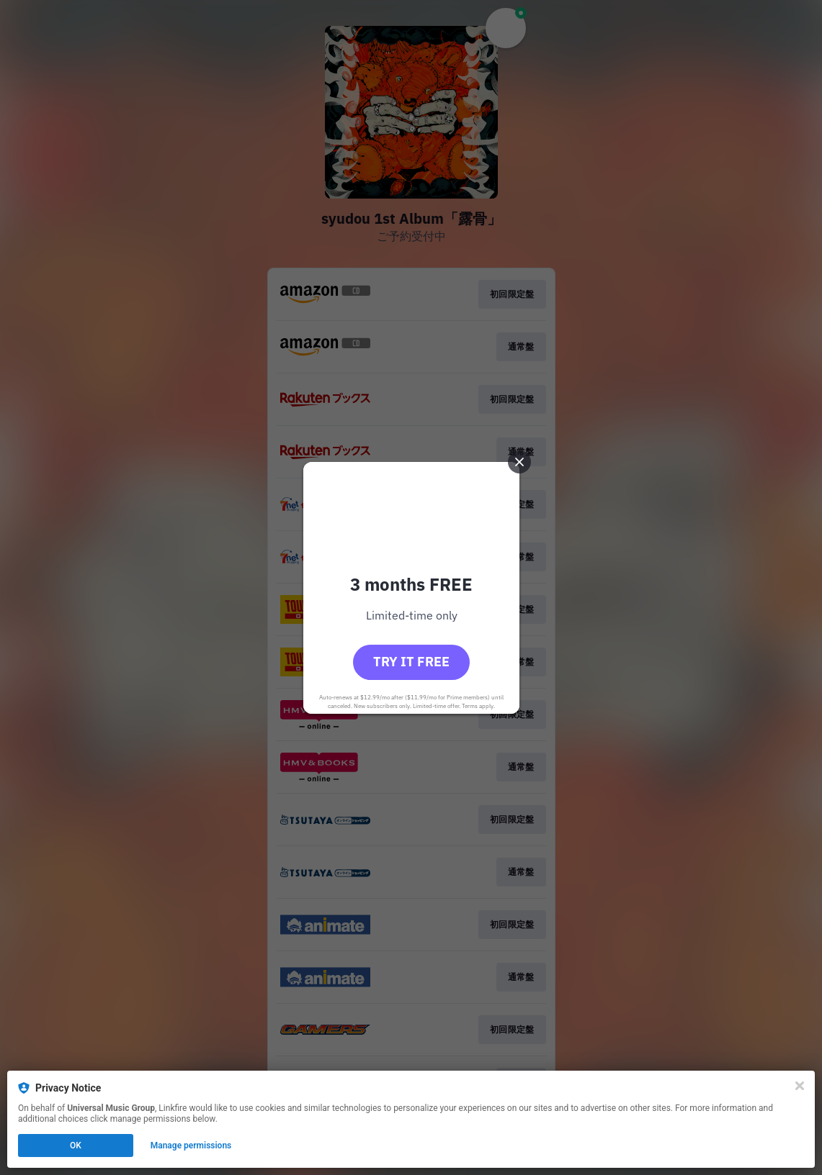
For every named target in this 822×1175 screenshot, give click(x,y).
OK (75, 1145)
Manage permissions (191, 1145)
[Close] (799, 1085)
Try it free (411, 661)
